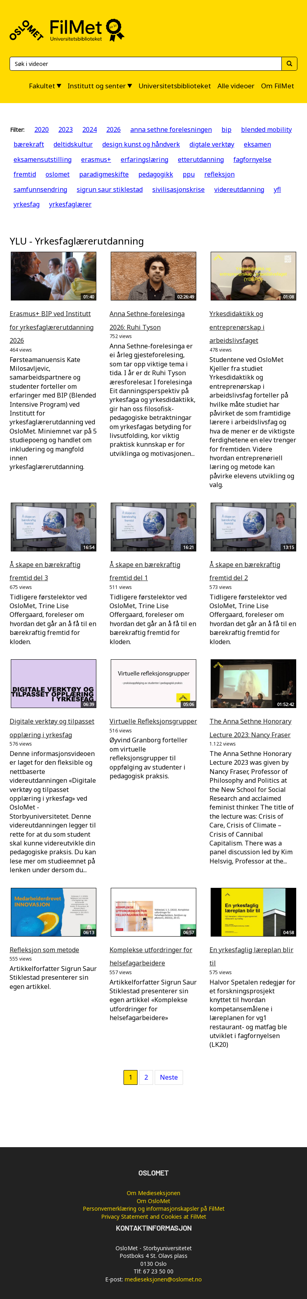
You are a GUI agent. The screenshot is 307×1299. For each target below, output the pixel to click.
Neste (169, 1077)
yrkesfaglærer (70, 204)
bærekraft (29, 144)
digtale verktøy (211, 144)
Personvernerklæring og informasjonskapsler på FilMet (154, 1208)
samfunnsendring (40, 189)
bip (226, 129)
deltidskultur (73, 144)
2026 (113, 129)
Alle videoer (236, 85)
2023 (65, 129)
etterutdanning (201, 159)
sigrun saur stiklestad (110, 189)
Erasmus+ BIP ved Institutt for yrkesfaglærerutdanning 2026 (52, 327)
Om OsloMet (153, 1201)
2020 (41, 129)
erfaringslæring (144, 159)
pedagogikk (155, 174)
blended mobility (266, 129)
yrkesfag (27, 204)
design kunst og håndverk (141, 144)
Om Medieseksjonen (153, 1193)
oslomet (58, 174)
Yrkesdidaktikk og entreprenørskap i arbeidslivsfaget (237, 327)
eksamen (257, 144)
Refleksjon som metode (44, 949)
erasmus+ (96, 159)
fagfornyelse (252, 159)
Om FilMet (277, 85)
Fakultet (42, 85)
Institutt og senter (97, 85)
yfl (277, 189)
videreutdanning (239, 189)
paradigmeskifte (104, 174)
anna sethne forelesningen (171, 129)
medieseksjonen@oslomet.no (163, 1279)
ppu (189, 174)
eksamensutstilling (43, 159)
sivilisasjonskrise (178, 189)
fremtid (25, 174)
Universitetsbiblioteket (174, 85)
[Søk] (145, 64)
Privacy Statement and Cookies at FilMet (153, 1216)
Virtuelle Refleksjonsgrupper (153, 721)
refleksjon (219, 174)
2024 (89, 129)
